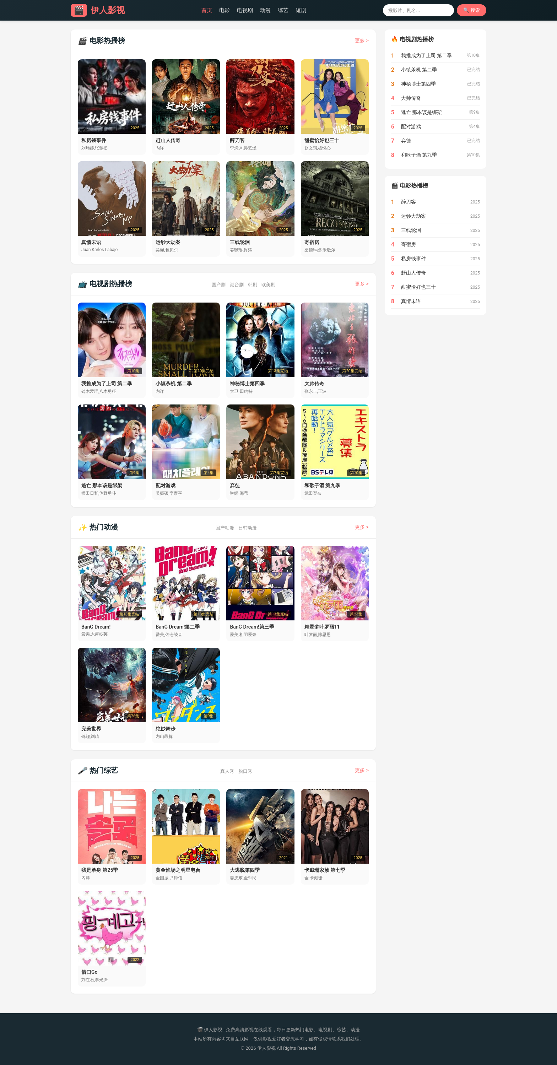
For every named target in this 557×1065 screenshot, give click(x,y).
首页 (206, 10)
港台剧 (237, 284)
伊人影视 (98, 10)
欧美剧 (268, 284)
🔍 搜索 (471, 10)
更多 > (362, 40)
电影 (224, 10)
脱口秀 (245, 771)
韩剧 (252, 284)
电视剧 (245, 10)
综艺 (283, 10)
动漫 (265, 10)
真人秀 (227, 771)
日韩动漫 (247, 528)
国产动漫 (225, 528)
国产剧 (219, 284)
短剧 (301, 10)
